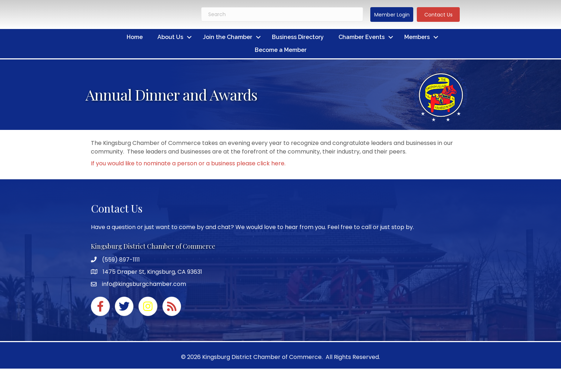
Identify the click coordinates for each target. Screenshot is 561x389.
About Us (170, 37)
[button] (391, 14)
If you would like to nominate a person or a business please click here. (188, 163)
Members (417, 37)
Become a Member (281, 50)
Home (135, 37)
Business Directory (298, 37)
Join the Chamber (227, 37)
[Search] (282, 14)
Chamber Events (361, 37)
